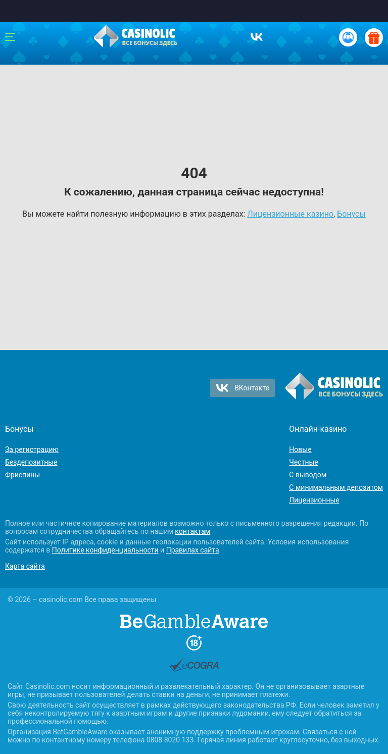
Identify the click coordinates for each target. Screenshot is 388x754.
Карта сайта (25, 566)
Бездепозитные (31, 462)
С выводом (307, 475)
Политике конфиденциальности (105, 550)
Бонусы (351, 214)
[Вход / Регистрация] (348, 37)
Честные (303, 462)
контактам (192, 531)
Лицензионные (314, 500)
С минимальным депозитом (336, 487)
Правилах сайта (192, 550)
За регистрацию (32, 449)
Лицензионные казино (290, 214)
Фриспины (22, 475)
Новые (300, 449)
